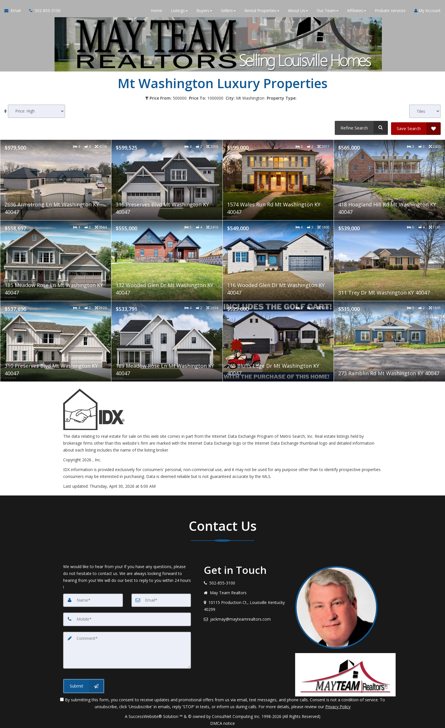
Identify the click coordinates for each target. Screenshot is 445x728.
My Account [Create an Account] (427, 11)
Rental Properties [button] (261, 11)
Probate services (390, 11)
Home (156, 11)
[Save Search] (416, 127)
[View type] (425, 111)
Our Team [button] (327, 11)
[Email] (161, 598)
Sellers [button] (228, 11)
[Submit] (83, 683)
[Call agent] (43, 11)
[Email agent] (245, 617)
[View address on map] (245, 604)
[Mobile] (127, 617)
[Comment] (127, 648)
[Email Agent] (14, 11)
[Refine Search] (360, 127)
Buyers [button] (204, 11)
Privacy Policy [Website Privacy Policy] (338, 705)
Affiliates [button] (356, 11)
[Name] (93, 598)
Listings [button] (179, 11)
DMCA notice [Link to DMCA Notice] (222, 721)
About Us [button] (298, 11)
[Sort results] (36, 111)
